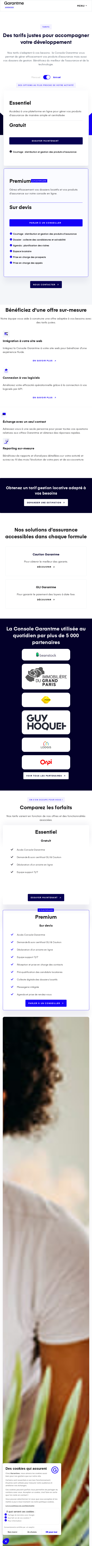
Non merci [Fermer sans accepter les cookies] (12, 1532)
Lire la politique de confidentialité (20, 1506)
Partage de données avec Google (21, 1515)
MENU (82, 5)
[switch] (46, 77)
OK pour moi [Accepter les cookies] (51, 1532)
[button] (6, 1541)
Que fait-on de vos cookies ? (19, 1518)
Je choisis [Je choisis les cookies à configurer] (32, 1532)
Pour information (15, 1521)
